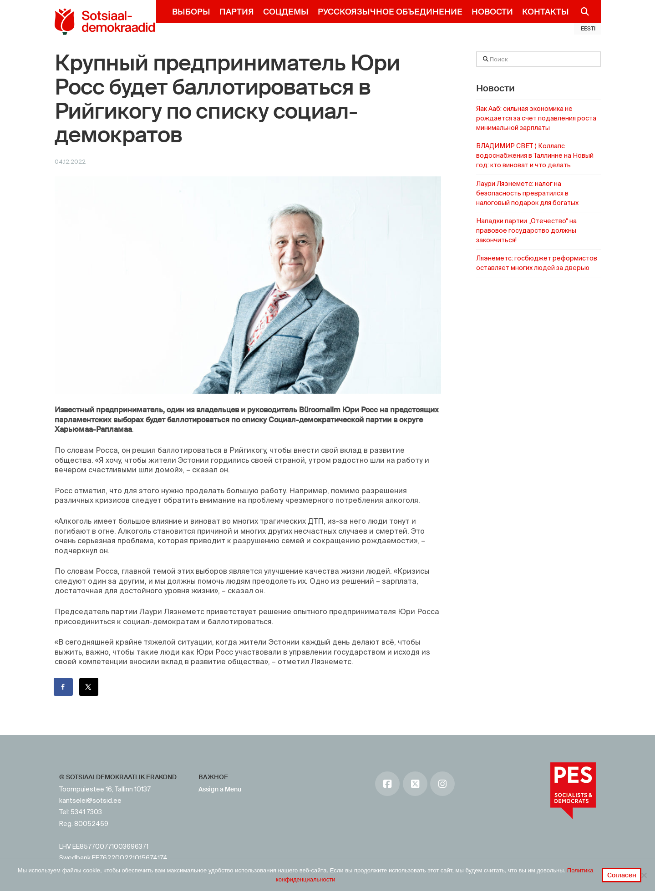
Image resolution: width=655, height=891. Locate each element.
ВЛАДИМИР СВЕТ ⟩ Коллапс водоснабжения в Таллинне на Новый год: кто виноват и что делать (535, 155)
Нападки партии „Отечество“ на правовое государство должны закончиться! (526, 230)
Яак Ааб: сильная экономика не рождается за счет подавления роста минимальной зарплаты (536, 118)
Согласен (621, 875)
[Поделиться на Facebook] (64, 687)
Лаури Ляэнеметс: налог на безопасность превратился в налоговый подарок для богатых (527, 193)
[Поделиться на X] (89, 687)
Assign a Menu (219, 789)
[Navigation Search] (581, 11)
